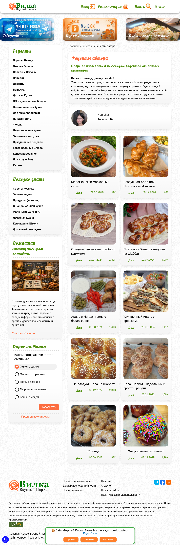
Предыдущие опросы (35, 416)
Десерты (18, 83)
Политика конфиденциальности (120, 494)
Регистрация (110, 6)
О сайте (106, 485)
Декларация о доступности (79, 485)
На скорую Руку (23, 159)
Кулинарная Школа (25, 223)
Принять (71, 539)
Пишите (106, 481)
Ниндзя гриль (22, 118)
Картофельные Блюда (27, 148)
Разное (17, 165)
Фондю (17, 124)
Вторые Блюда (23, 66)
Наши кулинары (72, 490)
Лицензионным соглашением (107, 503)
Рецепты (87, 46)
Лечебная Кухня (23, 217)
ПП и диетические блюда (29, 101)
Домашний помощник (27, 229)
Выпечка (18, 89)
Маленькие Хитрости (26, 211)
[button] (5, 539)
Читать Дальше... (25, 333)
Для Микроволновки (26, 113)
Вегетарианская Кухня (27, 107)
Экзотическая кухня (26, 136)
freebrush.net (35, 537)
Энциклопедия (22, 194)
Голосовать (49, 407)
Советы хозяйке (23, 188)
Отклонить (89, 539)
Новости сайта (110, 490)
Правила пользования (76, 481)
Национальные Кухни (27, 130)
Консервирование (25, 153)
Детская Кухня (22, 95)
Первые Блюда (23, 60)
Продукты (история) (26, 200)
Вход (85, 6)
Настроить (108, 539)
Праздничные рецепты (28, 142)
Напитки (18, 78)
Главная (73, 46)
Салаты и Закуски (24, 72)
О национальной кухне (28, 206)
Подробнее (90, 533)
